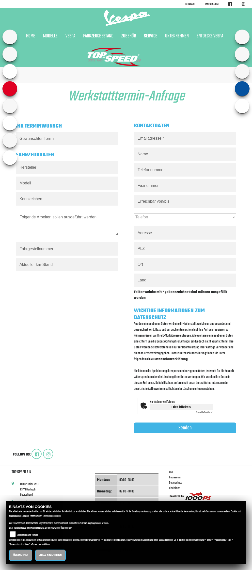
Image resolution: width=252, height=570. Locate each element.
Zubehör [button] (128, 36)
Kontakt (190, 4)
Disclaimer (174, 488)
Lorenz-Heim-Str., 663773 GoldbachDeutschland (29, 489)
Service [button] (150, 36)
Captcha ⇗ (204, 412)
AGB (171, 472)
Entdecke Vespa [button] (210, 36)
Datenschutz (175, 482)
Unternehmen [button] (177, 36)
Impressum (212, 4)
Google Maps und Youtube (27, 535)
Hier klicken (181, 407)
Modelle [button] (50, 36)
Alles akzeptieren (50, 555)
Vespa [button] (70, 36)
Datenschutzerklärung (170, 359)
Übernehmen (20, 555)
